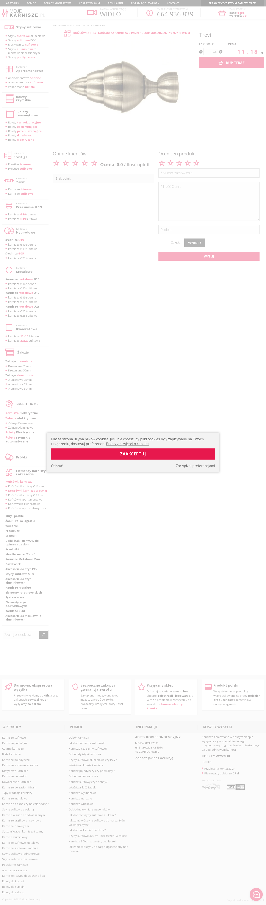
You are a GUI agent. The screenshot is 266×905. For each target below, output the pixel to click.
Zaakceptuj (133, 454)
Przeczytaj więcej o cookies (127, 443)
